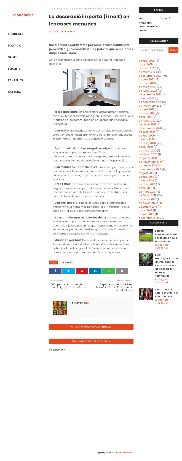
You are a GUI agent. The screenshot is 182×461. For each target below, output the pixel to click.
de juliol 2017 (146, 214)
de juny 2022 (146, 98)
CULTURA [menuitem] (14, 92)
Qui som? (165, 18)
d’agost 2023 (147, 79)
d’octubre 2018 (148, 206)
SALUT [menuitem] (12, 57)
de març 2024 (147, 68)
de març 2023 (147, 87)
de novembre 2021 (150, 105)
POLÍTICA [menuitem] (14, 45)
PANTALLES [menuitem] (15, 80)
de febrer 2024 (148, 72)
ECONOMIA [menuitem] (15, 34)
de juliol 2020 (147, 135)
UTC (86, 303)
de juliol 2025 (147, 61)
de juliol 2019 (146, 177)
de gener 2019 (147, 199)
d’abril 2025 (146, 64)
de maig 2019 (147, 184)
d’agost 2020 (147, 132)
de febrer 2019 (147, 195)
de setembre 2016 (150, 218)
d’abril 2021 (145, 117)
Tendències (22, 14)
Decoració (61, 8)
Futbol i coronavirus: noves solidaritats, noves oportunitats (166, 236)
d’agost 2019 (146, 173)
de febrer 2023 (148, 90)
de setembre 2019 (150, 169)
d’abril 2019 (145, 188)
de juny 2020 (147, 139)
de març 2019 (147, 192)
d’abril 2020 (146, 147)
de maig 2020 (147, 143)
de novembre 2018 (150, 203)
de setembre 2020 (150, 128)
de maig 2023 (147, 83)
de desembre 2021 (150, 102)
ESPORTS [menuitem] (14, 69)
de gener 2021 (147, 124)
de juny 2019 (146, 180)
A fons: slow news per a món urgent (148, 26)
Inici (51, 8)
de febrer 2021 (147, 120)
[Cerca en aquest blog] (153, 50)
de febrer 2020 (148, 154)
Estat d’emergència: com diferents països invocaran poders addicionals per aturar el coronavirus (166, 265)
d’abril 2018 (145, 210)
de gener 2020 (148, 158)
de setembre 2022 (150, 94)
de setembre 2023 (150, 76)
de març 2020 (147, 150)
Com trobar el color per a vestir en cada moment (166, 293)
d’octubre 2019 (148, 165)
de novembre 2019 (150, 162)
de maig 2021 (147, 113)
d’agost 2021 (146, 109)
